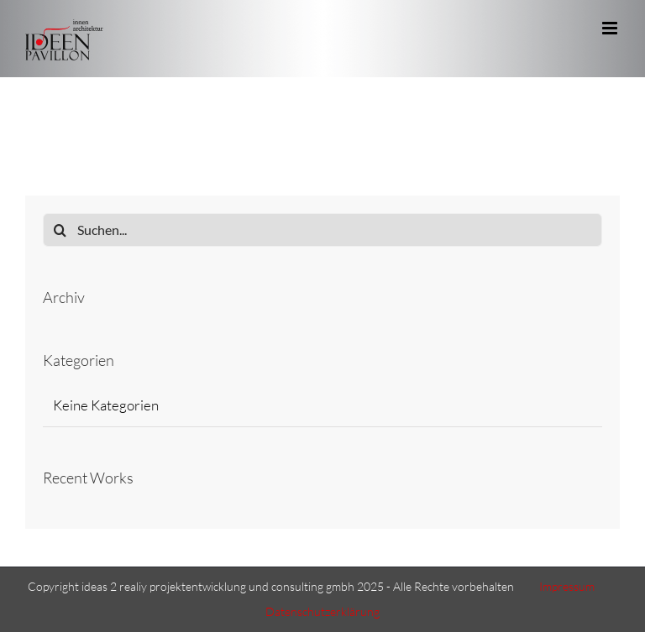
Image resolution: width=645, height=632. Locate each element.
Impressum (567, 586)
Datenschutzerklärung (322, 611)
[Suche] (59, 230)
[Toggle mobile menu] (611, 28)
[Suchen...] (322, 230)
